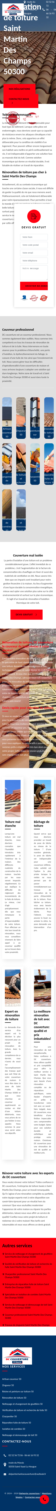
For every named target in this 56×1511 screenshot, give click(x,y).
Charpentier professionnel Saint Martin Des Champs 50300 (26, 1276)
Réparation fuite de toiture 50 (16, 1422)
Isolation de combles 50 (13, 1428)
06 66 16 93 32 (32, 1455)
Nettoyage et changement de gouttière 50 (22, 1404)
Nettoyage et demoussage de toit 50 (19, 1435)
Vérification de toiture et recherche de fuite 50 (24, 1410)
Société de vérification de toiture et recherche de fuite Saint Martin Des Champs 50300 (28, 1265)
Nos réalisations (19, 89)
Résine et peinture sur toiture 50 (18, 1391)
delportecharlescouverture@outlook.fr (27, 1474)
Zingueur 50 (8, 1385)
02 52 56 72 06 (15, 1455)
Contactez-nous (19, 101)
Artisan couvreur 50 (11, 1379)
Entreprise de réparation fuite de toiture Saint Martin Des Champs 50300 (27, 1286)
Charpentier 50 (9, 1416)
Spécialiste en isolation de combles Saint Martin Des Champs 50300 (28, 1296)
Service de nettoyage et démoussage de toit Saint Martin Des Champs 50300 (28, 1306)
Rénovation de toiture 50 (14, 1397)
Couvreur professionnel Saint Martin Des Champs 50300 (28, 1316)
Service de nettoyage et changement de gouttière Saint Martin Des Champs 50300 (28, 1255)
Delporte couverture (29, 1493)
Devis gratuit (26, 614)
